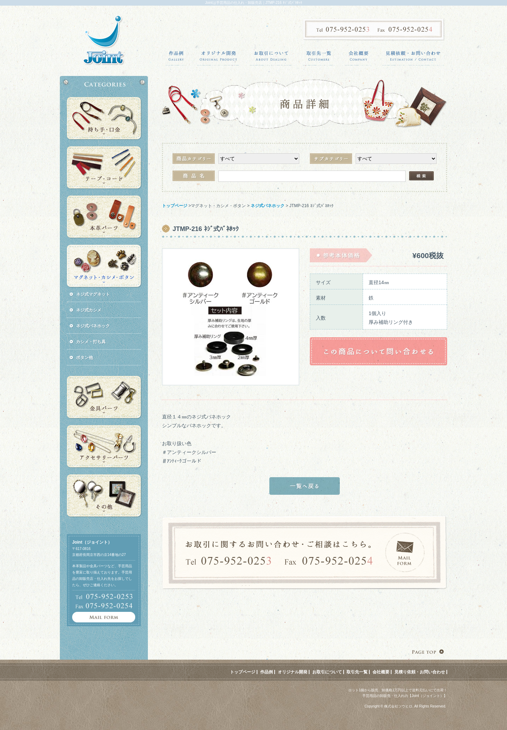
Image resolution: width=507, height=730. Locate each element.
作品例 (266, 672)
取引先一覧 (357, 672)
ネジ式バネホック (267, 205)
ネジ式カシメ (88, 310)
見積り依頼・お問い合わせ (419, 672)
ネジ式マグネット (93, 294)
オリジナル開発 (292, 672)
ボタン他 (84, 357)
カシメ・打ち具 (91, 341)
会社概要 (381, 672)
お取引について (327, 672)
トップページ (174, 205)
